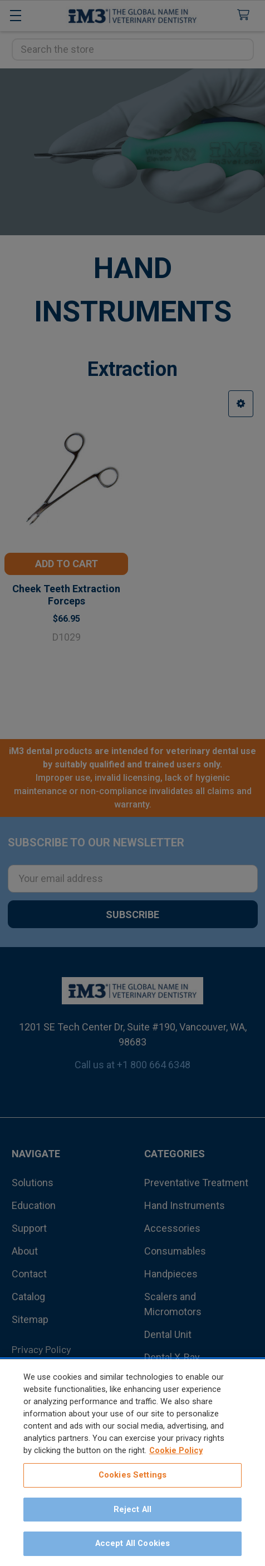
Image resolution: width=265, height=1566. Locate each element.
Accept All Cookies (132, 1545)
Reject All (132, 1510)
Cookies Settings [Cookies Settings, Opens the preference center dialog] (132, 1476)
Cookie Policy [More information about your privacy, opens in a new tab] (176, 1451)
